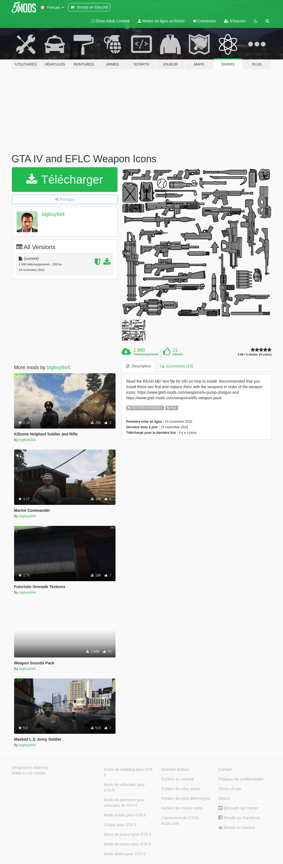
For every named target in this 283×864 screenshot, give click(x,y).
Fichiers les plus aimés (180, 789)
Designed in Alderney (30, 767)
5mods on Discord (236, 827)
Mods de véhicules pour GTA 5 (124, 787)
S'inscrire (234, 21)
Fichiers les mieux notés (182, 808)
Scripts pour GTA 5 (120, 825)
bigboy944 (53, 214)
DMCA (224, 798)
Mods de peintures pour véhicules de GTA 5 (124, 803)
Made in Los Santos (29, 773)
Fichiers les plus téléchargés (185, 798)
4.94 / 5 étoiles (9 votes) (255, 354)
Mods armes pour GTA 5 (125, 815)
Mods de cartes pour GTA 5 (127, 844)
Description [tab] (138, 366)
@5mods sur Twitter (238, 808)
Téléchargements (145, 354)
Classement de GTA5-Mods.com (180, 821)
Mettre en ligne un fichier (161, 21)
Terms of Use (229, 789)
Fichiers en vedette (177, 779)
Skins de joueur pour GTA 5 (127, 834)
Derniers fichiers (175, 769)
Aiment (178, 354)
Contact (225, 769)
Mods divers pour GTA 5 (124, 854)
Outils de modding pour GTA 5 (128, 772)
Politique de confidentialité (240, 779)
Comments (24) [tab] (176, 366)
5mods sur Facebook (239, 817)
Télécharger (64, 179)
